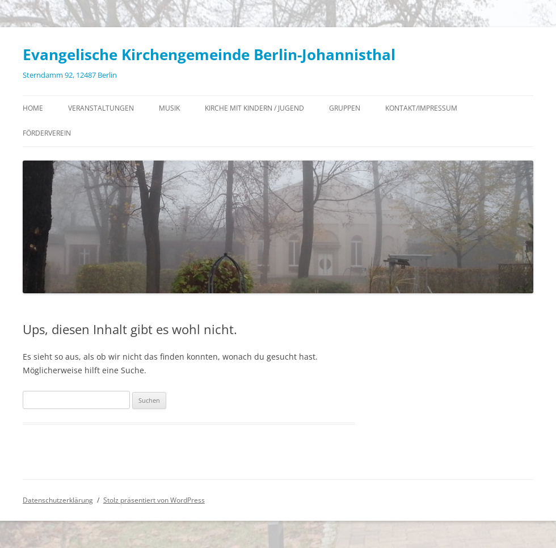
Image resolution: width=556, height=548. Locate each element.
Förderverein (47, 133)
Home (33, 108)
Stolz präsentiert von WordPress (154, 500)
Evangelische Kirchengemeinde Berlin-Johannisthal (209, 54)
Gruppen (344, 108)
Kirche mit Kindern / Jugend (254, 108)
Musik (169, 108)
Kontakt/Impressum (421, 108)
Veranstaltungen (101, 108)
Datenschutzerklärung (58, 500)
